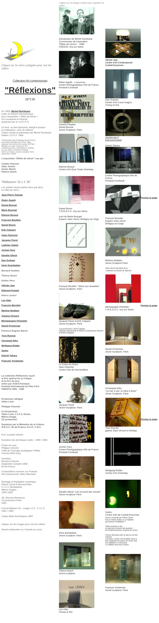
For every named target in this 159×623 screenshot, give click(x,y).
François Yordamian (12, 361)
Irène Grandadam (10, 265)
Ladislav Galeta (9, 245)
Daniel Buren (8, 225)
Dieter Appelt (8, 200)
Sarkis (4, 350)
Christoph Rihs (9, 340)
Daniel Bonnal (9, 205)
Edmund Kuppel (10, 290)
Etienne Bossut (9, 215)
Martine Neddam (10, 310)
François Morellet (11, 305)
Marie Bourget (9, 210)
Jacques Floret (9, 240)
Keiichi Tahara (9, 355)
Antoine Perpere (10, 316)
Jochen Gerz (8, 250)
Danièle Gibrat (9, 255)
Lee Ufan (6, 300)
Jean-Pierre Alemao (12, 195)
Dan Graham (8, 260)
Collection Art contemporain (30, 80)
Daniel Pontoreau (10, 326)
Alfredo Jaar (8, 285)
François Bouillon (11, 220)
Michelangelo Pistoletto (14, 321)
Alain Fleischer (9, 235)
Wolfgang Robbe (10, 345)
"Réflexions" (30, 90)
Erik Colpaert (8, 230)
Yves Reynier (8, 335)
